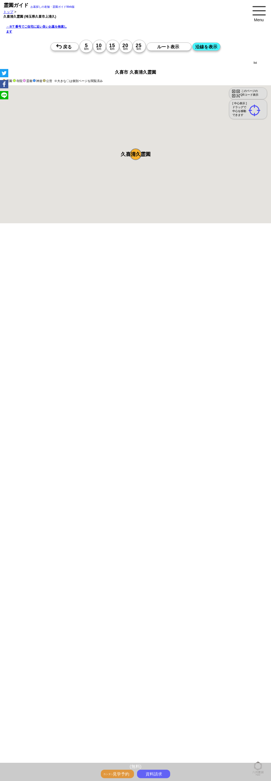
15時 (110, 552)
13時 (110, 545)
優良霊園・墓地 (25, 743)
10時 (110, 538)
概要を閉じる (75, 320)
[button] (135, 154)
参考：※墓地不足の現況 (151, 415)
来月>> (166, 507)
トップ (8, 12)
